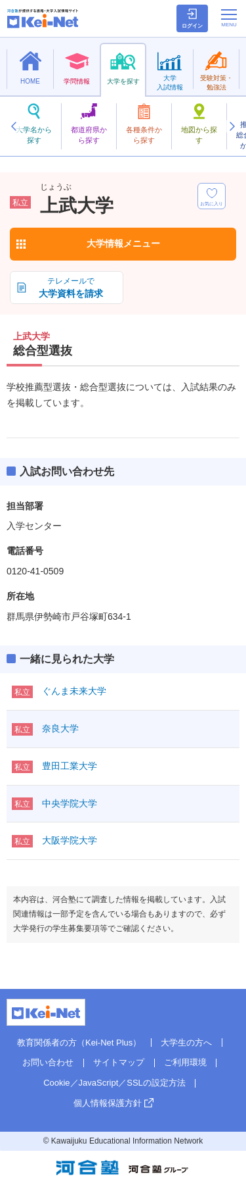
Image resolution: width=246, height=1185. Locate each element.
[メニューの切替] (228, 18)
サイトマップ (118, 1062)
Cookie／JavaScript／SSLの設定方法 (114, 1083)
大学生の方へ (186, 1042)
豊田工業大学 (69, 766)
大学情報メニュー (123, 243)
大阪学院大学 (69, 840)
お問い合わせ (47, 1062)
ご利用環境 (185, 1062)
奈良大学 (60, 728)
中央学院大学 (69, 803)
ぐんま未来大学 (74, 691)
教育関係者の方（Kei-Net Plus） (79, 1042)
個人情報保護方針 (107, 1103)
